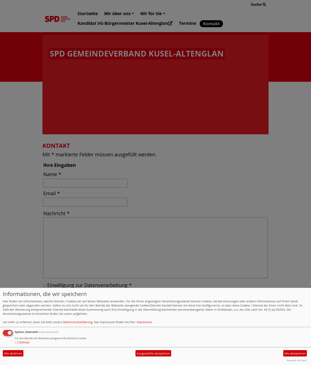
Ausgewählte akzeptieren (153, 353)
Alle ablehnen (13, 353)
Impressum (144, 322)
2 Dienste (22, 342)
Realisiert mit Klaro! (297, 360)
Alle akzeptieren (295, 353)
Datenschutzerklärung (77, 322)
